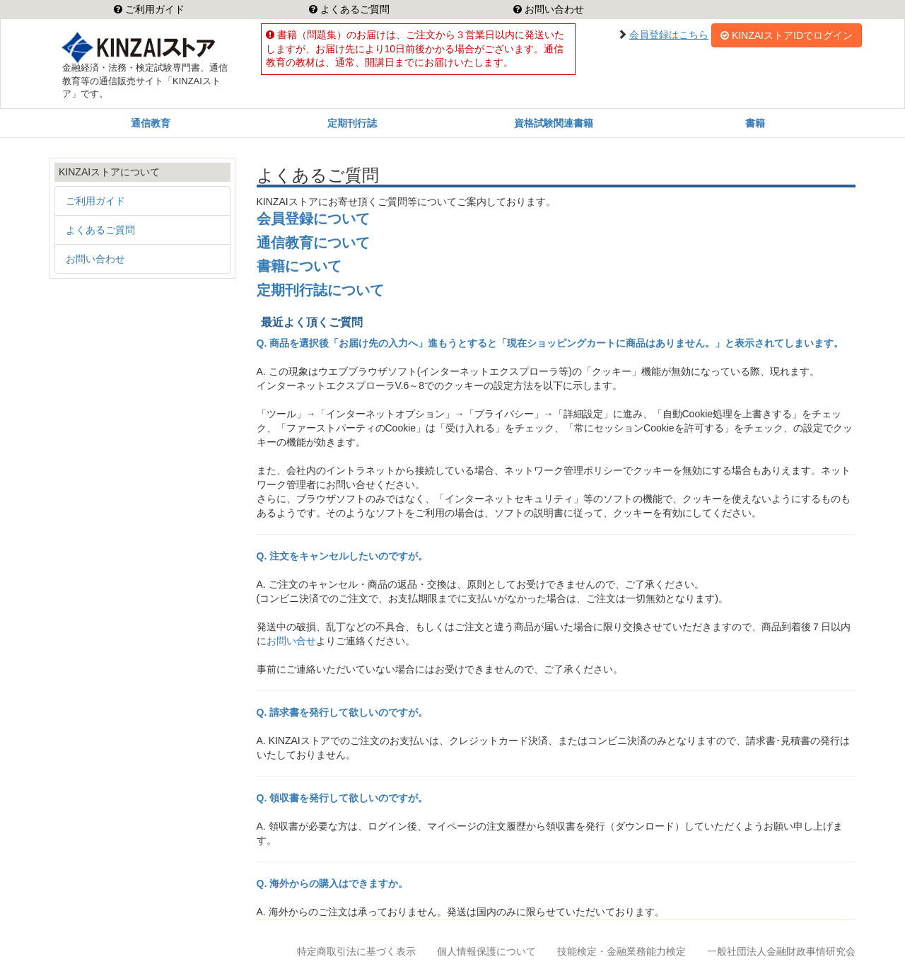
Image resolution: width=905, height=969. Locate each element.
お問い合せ (291, 640)
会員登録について (313, 218)
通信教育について (313, 242)
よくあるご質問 (353, 9)
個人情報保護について (486, 951)
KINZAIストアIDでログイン (786, 35)
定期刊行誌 (352, 123)
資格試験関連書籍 (553, 123)
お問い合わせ (553, 9)
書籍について (299, 266)
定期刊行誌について (320, 290)
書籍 (755, 123)
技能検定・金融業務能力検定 (621, 951)
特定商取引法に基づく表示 (356, 951)
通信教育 (150, 123)
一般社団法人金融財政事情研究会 (781, 951)
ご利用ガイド (153, 9)
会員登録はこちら (668, 34)
